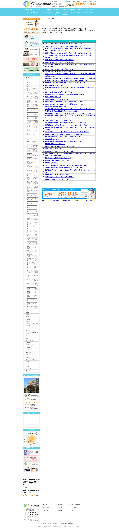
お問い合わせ (73, 510)
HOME (44, 18)
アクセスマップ (74, 507)
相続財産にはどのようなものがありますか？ (57, 179)
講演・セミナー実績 (75, 504)
